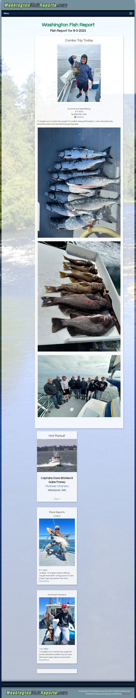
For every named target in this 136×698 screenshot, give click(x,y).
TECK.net (126, 694)
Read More (44, 581)
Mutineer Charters (57, 486)
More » (57, 499)
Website (80, 117)
